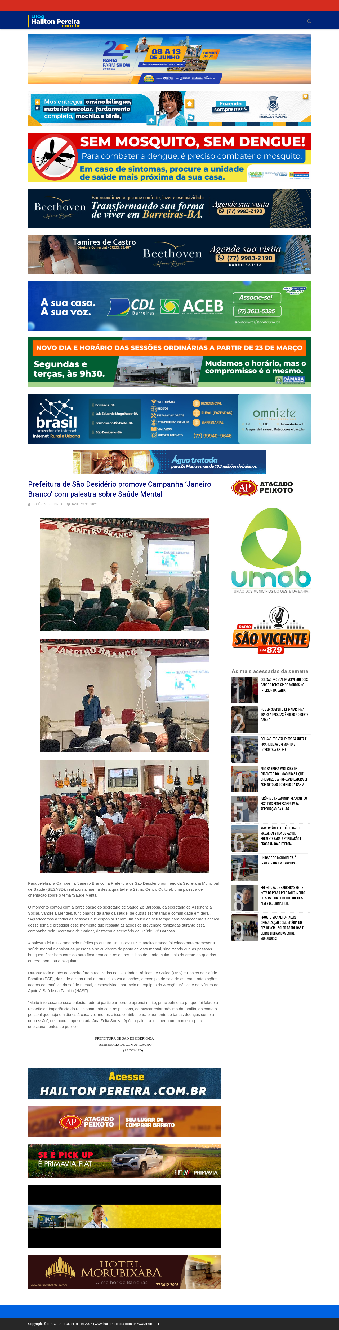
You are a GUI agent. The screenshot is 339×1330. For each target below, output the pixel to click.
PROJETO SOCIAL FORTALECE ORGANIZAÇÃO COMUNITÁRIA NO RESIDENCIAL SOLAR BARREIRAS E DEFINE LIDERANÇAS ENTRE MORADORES (282, 927)
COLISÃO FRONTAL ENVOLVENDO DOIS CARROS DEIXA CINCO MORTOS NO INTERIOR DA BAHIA (284, 685)
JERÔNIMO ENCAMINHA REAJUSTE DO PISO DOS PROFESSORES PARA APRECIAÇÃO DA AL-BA (284, 803)
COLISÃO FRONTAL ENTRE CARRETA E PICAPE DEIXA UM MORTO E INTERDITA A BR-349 (283, 744)
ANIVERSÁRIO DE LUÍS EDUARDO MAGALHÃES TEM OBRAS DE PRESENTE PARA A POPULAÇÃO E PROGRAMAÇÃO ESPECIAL (281, 835)
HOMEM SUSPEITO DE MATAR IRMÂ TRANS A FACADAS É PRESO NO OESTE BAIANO (284, 714)
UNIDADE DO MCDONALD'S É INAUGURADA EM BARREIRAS (279, 860)
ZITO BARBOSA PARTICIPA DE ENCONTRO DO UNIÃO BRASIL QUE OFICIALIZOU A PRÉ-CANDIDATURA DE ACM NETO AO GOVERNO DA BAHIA (284, 776)
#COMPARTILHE (149, 1324)
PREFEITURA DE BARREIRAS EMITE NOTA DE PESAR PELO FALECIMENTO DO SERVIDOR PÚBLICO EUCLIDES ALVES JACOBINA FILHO (283, 895)
